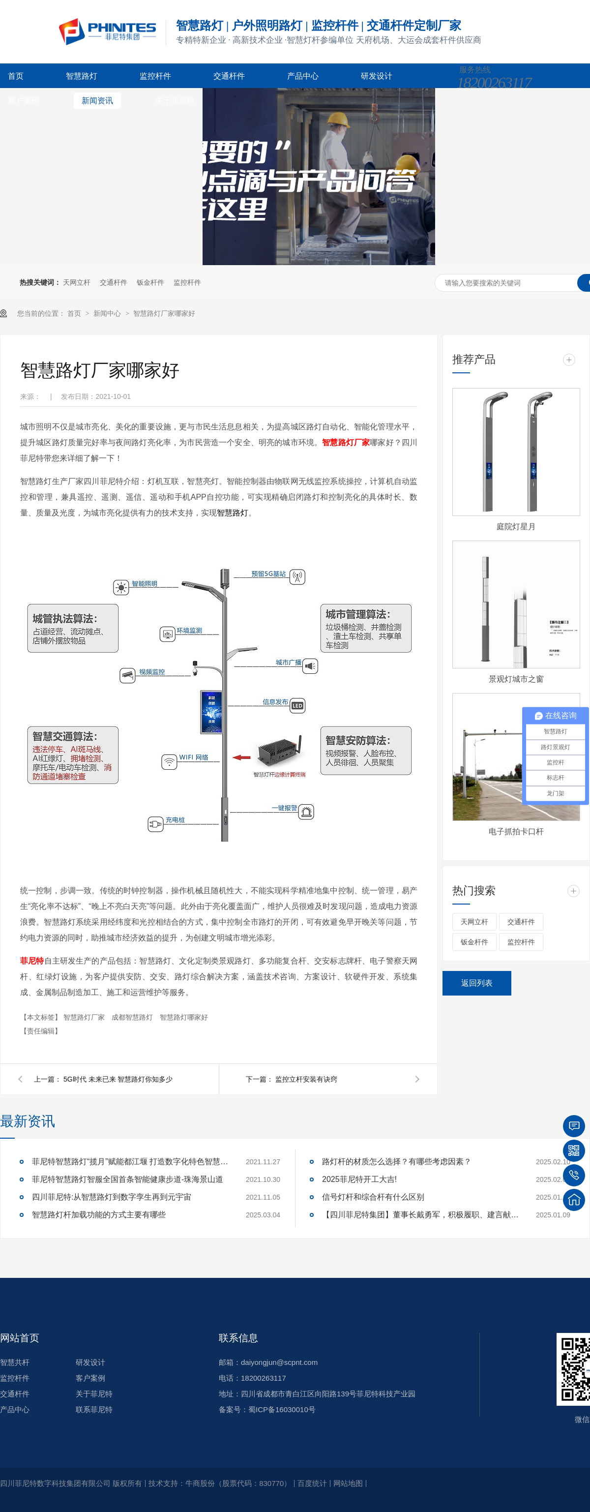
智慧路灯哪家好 (184, 1017)
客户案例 (23, 100)
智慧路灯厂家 (85, 1017)
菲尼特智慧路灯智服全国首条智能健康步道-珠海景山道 (127, 1179)
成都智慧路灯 (133, 1017)
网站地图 (348, 1483)
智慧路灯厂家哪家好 (164, 313)
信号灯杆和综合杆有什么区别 (373, 1197)
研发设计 (376, 76)
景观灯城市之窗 (516, 679)
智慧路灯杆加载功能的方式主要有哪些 (99, 1214)
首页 (16, 76)
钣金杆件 (150, 282)
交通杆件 (229, 76)
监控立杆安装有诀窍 (306, 1079)
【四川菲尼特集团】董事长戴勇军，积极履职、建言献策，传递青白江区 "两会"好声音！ (420, 1214)
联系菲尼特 (94, 1409)
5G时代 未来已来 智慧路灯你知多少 (118, 1079)
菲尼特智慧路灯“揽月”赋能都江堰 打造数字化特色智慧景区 (130, 1161)
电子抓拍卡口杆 (516, 831)
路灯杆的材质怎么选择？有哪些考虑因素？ (397, 1161)
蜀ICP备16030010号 (282, 1409)
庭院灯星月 (516, 526)
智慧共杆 (15, 1362)
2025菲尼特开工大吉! (359, 1179)
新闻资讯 (97, 100)
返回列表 (477, 983)
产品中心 (303, 76)
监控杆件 (155, 76)
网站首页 (19, 1338)
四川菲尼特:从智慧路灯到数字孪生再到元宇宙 (111, 1197)
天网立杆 (76, 282)
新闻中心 (108, 313)
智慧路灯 (81, 76)
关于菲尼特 (175, 100)
